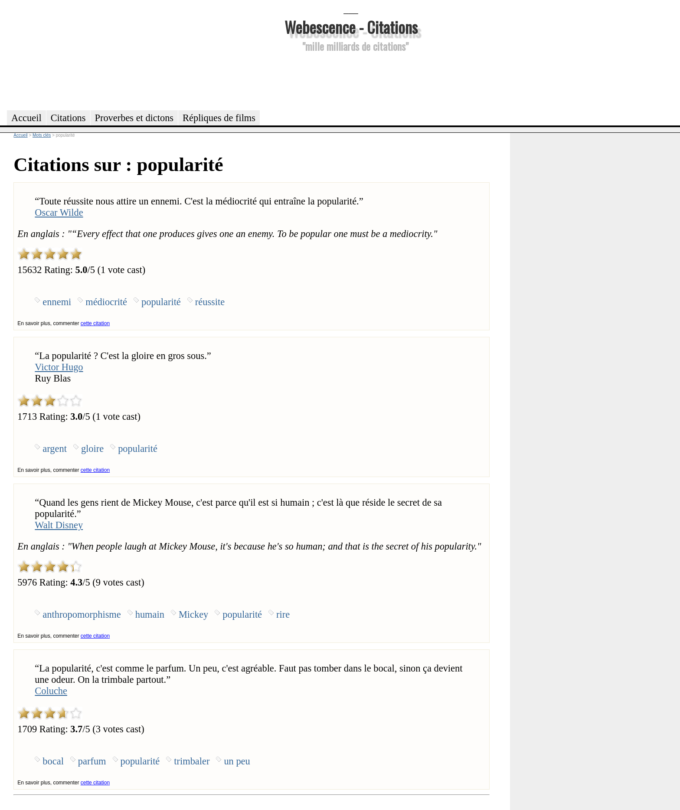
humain (149, 614)
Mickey (193, 614)
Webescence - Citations (351, 26)
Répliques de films (219, 117)
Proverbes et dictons (134, 117)
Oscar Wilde (59, 212)
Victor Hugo (59, 367)
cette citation (95, 323)
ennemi (56, 301)
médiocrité (106, 301)
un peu (237, 761)
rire (283, 614)
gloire (92, 448)
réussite (210, 301)
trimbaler (191, 761)
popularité (161, 301)
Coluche (51, 690)
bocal (53, 761)
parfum (92, 761)
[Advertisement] (351, 79)
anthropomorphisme (81, 614)
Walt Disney (59, 525)
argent (54, 448)
